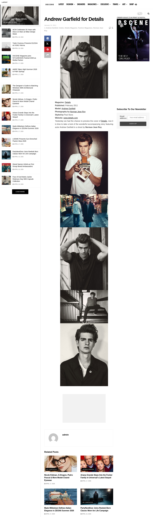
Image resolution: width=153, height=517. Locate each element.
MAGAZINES (92, 4)
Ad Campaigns (51, 469)
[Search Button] (148, 13)
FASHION (69, 4)
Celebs (61, 28)
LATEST (61, 4)
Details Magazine (71, 28)
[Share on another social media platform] (47, 56)
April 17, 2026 (49, 483)
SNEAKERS (81, 4)
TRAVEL (115, 4)
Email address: (123, 117)
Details (68, 102)
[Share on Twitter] (47, 44)
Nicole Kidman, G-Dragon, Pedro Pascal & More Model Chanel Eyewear (25, 101)
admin (65, 435)
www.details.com (71, 118)
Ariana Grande (88, 469)
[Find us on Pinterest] (136, 4)
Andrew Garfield (52, 28)
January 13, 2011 (50, 25)
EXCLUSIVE (105, 4)
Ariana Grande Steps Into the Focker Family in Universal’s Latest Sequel (26, 115)
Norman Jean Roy (78, 112)
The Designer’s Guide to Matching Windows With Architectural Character (25, 88)
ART (123, 4)
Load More (20, 191)
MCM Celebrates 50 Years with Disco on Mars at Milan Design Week (24, 32)
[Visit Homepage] (49, 4)
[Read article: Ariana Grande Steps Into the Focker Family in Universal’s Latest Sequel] (97, 464)
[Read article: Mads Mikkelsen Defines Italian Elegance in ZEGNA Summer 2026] (60, 497)
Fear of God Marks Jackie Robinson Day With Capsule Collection (23, 179)
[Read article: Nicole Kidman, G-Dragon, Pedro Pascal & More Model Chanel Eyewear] (60, 464)
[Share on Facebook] (47, 38)
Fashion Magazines (85, 28)
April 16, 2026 (86, 514)
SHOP (131, 4)
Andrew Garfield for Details (15, 19)
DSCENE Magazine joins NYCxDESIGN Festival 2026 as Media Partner (24, 58)
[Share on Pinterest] (47, 50)
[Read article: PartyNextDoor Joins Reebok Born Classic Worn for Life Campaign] (97, 497)
